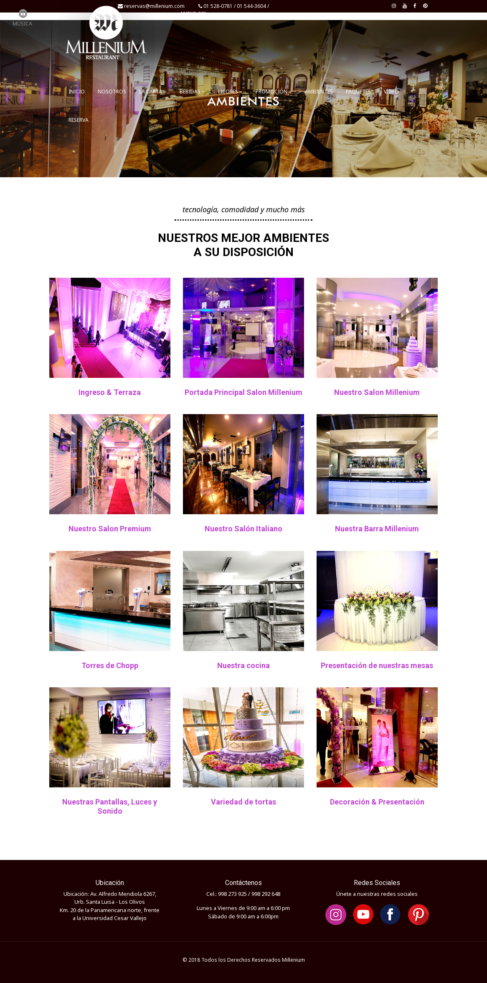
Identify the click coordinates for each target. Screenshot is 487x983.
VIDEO (391, 91)
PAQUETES (358, 91)
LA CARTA (153, 91)
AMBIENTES (319, 91)
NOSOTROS (112, 91)
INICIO (76, 91)
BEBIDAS (192, 91)
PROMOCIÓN (274, 91)
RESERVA (78, 119)
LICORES (230, 91)
